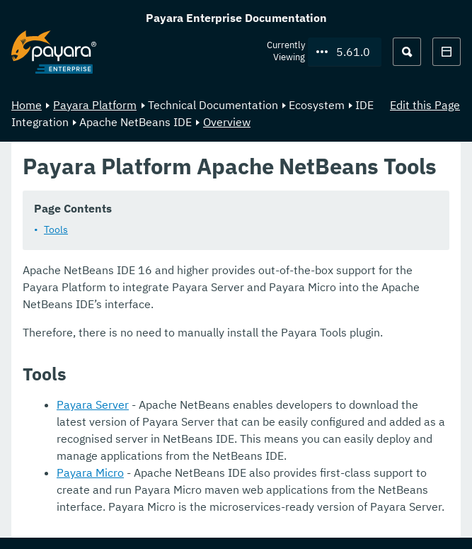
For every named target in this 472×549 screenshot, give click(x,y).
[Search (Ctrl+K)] (407, 52)
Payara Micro (90, 472)
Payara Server (93, 404)
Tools (56, 229)
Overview (227, 122)
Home (26, 105)
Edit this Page (425, 105)
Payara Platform (95, 105)
